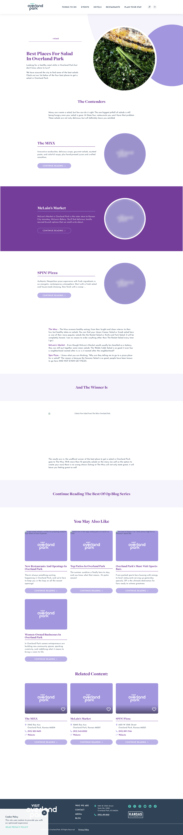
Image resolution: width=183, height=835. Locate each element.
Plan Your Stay (133, 6)
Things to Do (69, 6)
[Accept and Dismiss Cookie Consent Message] (44, 812)
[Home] (35, 7)
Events (85, 6)
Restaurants (113, 6)
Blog (78, 832)
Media (78, 828)
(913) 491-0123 (103, 828)
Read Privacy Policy (17, 827)
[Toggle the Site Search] (149, 7)
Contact (80, 823)
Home (55, 38)
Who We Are (82, 819)
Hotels (98, 6)
